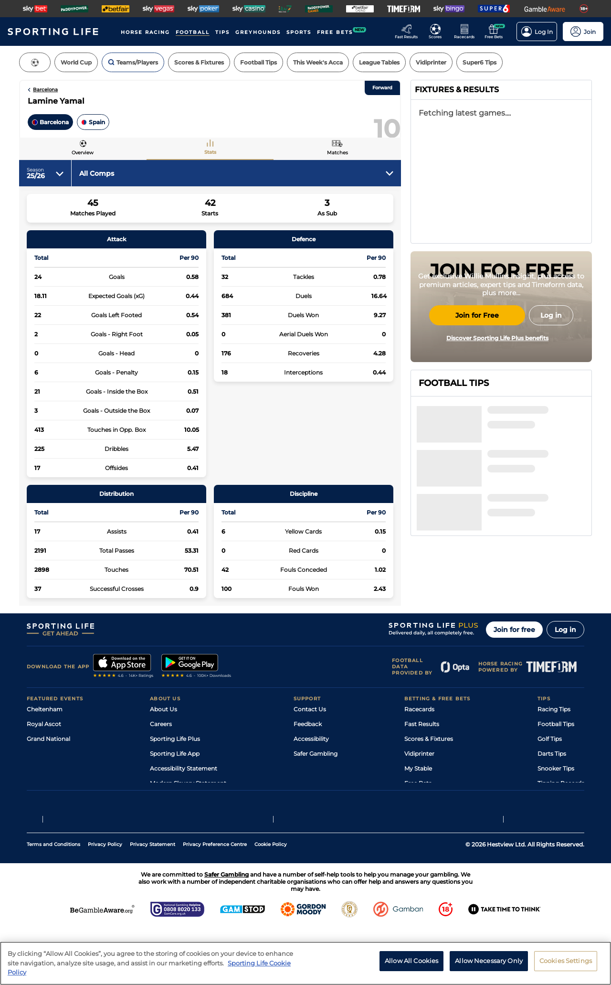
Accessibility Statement (183, 802)
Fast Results (421, 757)
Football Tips (555, 757)
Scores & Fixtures (428, 772)
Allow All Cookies (411, 960)
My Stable (418, 802)
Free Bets (418, 817)
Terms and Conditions (53, 901)
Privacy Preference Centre (215, 901)
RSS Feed (163, 831)
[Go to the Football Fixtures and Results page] (438, 31)
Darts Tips (551, 787)
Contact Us (310, 743)
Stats (210, 152)
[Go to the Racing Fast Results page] (408, 31)
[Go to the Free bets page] (496, 31)
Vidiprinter (419, 787)
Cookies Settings (565, 960)
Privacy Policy (105, 901)
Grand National (48, 772)
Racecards (419, 743)
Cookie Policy (270, 901)
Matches (337, 153)
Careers (161, 757)
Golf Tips (549, 772)
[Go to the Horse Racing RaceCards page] (467, 31)
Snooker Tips (555, 802)
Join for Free (477, 405)
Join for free (514, 663)
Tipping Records (560, 817)
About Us (163, 743)
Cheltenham (45, 743)
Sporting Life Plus (175, 772)
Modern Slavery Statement (188, 817)
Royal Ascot (44, 757)
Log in (565, 663)
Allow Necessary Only (489, 960)
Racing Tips (553, 743)
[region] (305, 963)
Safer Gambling (315, 787)
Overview (83, 153)
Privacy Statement (152, 901)
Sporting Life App (175, 787)
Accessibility (311, 772)
